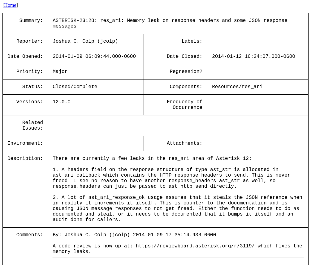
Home (10, 5)
